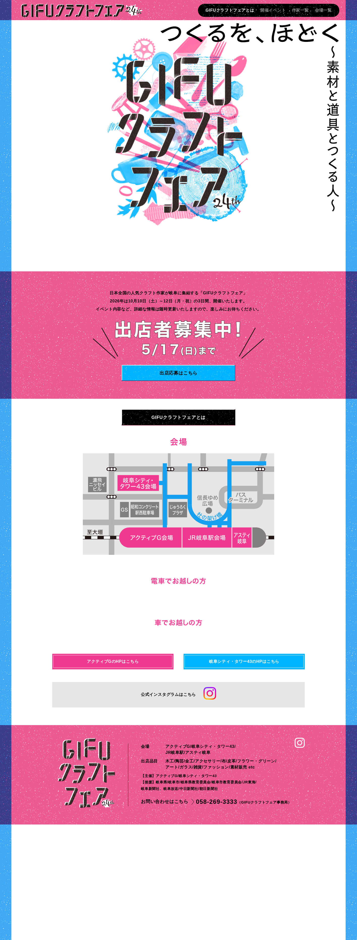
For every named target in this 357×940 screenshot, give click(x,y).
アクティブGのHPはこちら (113, 777)
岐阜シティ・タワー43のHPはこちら (244, 777)
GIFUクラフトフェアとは (230, 10)
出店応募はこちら (178, 373)
